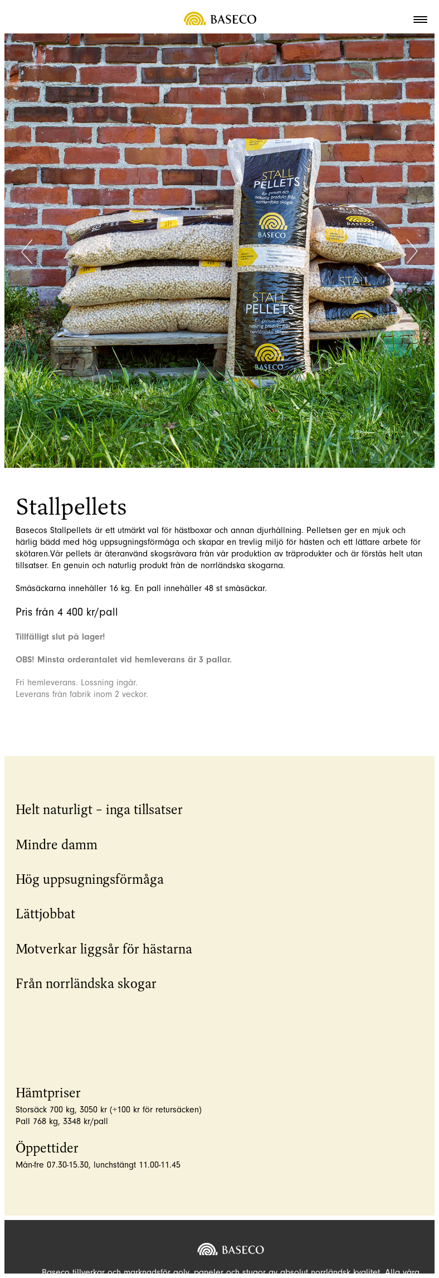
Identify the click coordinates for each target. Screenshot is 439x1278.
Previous (26, 253)
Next (412, 253)
